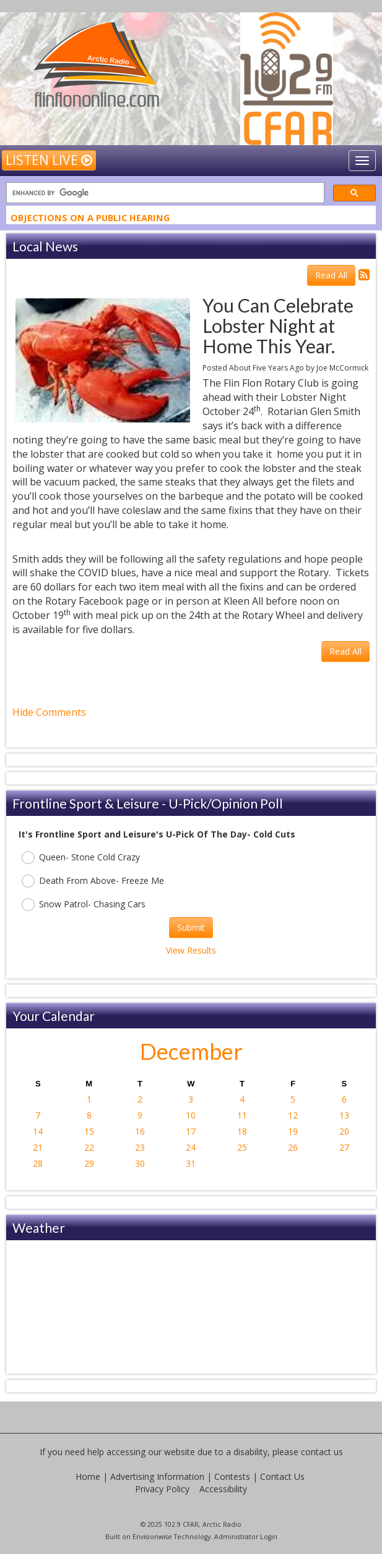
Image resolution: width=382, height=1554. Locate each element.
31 (191, 1163)
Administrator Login (245, 1536)
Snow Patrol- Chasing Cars (83, 904)
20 (344, 1131)
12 (293, 1115)
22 (89, 1147)
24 (191, 1147)
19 (293, 1131)
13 (344, 1115)
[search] (164, 193)
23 (140, 1147)
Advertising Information (157, 1476)
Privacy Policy (162, 1489)
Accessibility (223, 1489)
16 (140, 1131)
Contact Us (282, 1476)
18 (242, 1131)
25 (242, 1147)
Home (88, 1476)
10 (191, 1115)
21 (38, 1147)
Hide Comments (49, 712)
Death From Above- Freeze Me (93, 881)
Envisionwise (152, 1536)
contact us (322, 1452)
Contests (232, 1476)
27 (344, 1147)
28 (38, 1163)
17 (191, 1131)
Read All (331, 275)
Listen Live (49, 160)
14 (38, 1131)
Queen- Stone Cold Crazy (81, 857)
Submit (191, 927)
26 (293, 1147)
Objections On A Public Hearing (90, 219)
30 (140, 1163)
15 (89, 1131)
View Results (191, 950)
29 (89, 1163)
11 (242, 1115)
